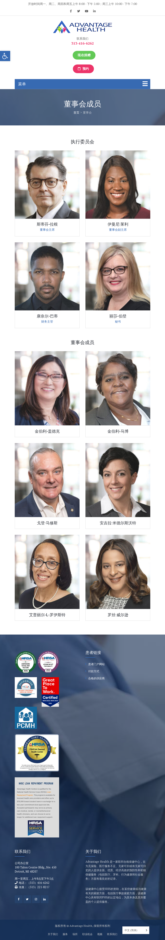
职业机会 (87, 934)
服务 (65, 934)
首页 (76, 112)
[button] (5, 56)
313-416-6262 (82, 43)
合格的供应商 (96, 678)
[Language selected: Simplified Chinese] (135, 930)
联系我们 (112, 934)
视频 (99, 934)
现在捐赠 (84, 55)
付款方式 (93, 671)
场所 (75, 934)
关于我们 (53, 934)
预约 (83, 69)
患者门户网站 (96, 664)
